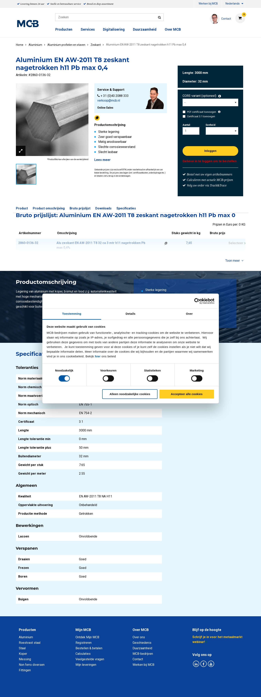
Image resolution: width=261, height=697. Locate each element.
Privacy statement (88, 689)
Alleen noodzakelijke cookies (130, 394)
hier (98, 356)
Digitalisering (114, 29)
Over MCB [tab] (141, 630)
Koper (23, 654)
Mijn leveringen (85, 665)
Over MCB (173, 29)
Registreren (83, 643)
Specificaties (126, 208)
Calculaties (83, 654)
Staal (22, 648)
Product (22, 208)
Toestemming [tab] (71, 313)
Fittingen (25, 670)
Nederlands (233, 3)
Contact (138, 659)
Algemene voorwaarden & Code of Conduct (135, 689)
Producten (63, 29)
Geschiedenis (142, 643)
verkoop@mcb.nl (108, 100)
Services (88, 29)
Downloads (103, 208)
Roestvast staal (29, 643)
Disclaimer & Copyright (186, 689)
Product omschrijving (49, 208)
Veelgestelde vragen (89, 659)
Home (19, 44)
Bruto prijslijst (80, 208)
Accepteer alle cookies (187, 394)
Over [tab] (189, 313)
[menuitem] (194, 4)
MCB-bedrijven (143, 654)
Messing (25, 659)
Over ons (139, 637)
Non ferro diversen (32, 665)
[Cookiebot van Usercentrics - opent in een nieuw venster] (197, 301)
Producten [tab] (27, 630)
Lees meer (102, 160)
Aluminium (26, 637)
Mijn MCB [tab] (83, 630)
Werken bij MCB (208, 3)
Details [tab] (131, 313)
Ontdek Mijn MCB (87, 637)
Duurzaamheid (144, 29)
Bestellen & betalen (88, 648)
